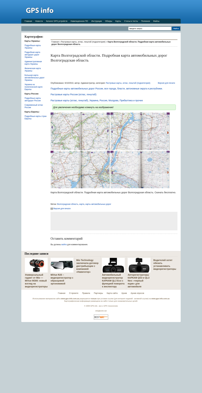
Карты (118, 21)
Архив (124, 293)
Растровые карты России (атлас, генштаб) (73, 94)
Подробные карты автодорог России (33, 99)
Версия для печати (166, 83)
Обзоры (108, 21)
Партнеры (98, 293)
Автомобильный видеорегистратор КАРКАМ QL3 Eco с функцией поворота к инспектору (113, 281)
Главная (28, 21)
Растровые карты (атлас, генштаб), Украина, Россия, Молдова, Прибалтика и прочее (97, 100)
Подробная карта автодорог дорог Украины (32, 54)
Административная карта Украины (33, 62)
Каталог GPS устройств (56, 21)
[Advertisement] (121, 9)
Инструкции (96, 21)
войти (64, 244)
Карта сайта (112, 293)
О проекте (73, 293)
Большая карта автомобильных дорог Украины (35, 77)
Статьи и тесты (131, 21)
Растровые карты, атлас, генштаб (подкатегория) (83, 42)
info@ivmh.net (101, 311)
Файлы (156, 21)
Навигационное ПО (79, 21)
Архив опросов (137, 293)
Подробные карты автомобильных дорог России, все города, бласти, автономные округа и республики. (107, 88)
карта (81, 204)
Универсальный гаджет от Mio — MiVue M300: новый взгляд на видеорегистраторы (36, 281)
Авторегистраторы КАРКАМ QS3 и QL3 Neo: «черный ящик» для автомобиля (138, 281)
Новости (39, 21)
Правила (86, 293)
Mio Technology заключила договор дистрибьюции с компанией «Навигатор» (87, 266)
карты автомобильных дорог (98, 204)
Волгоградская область (67, 204)
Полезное (145, 21)
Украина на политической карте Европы (33, 87)
